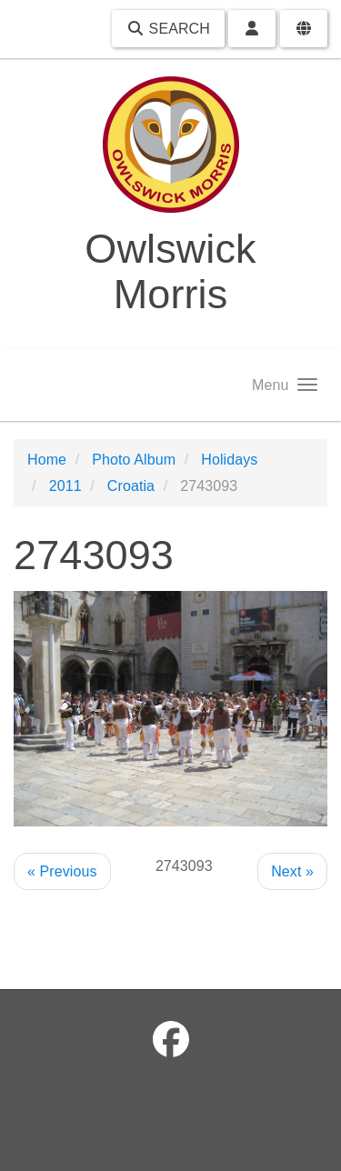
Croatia (131, 486)
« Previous (62, 871)
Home (46, 459)
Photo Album (134, 459)
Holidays (229, 459)
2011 (65, 486)
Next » (292, 871)
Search (168, 28)
